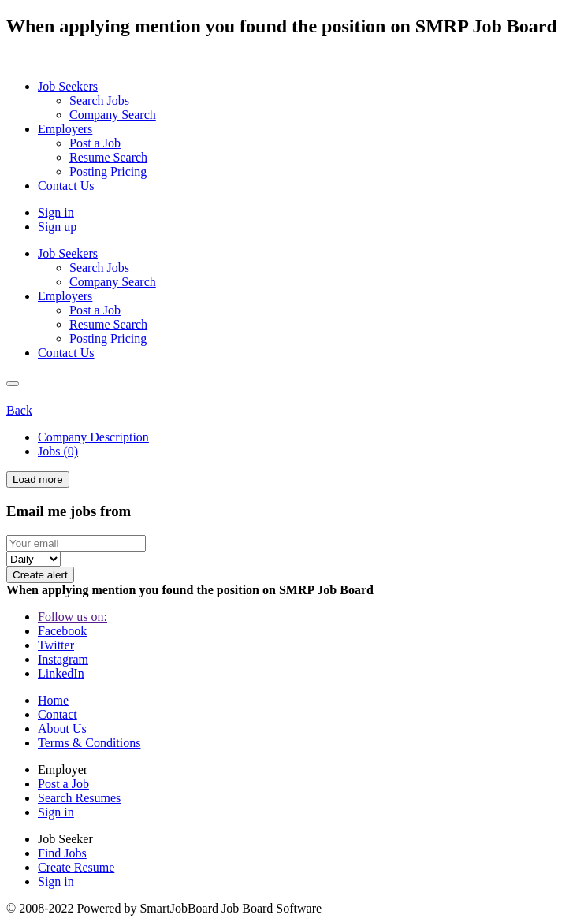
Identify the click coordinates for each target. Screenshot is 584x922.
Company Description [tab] (93, 437)
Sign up (57, 226)
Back (19, 410)
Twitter (56, 645)
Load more (38, 479)
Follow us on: (72, 616)
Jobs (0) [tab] (58, 451)
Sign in (56, 212)
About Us (62, 728)
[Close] (12, 383)
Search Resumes (79, 798)
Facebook (62, 631)
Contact (57, 714)
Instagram (63, 659)
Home (53, 700)
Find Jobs (62, 853)
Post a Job (63, 783)
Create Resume (76, 867)
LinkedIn (61, 673)
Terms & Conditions (89, 742)
